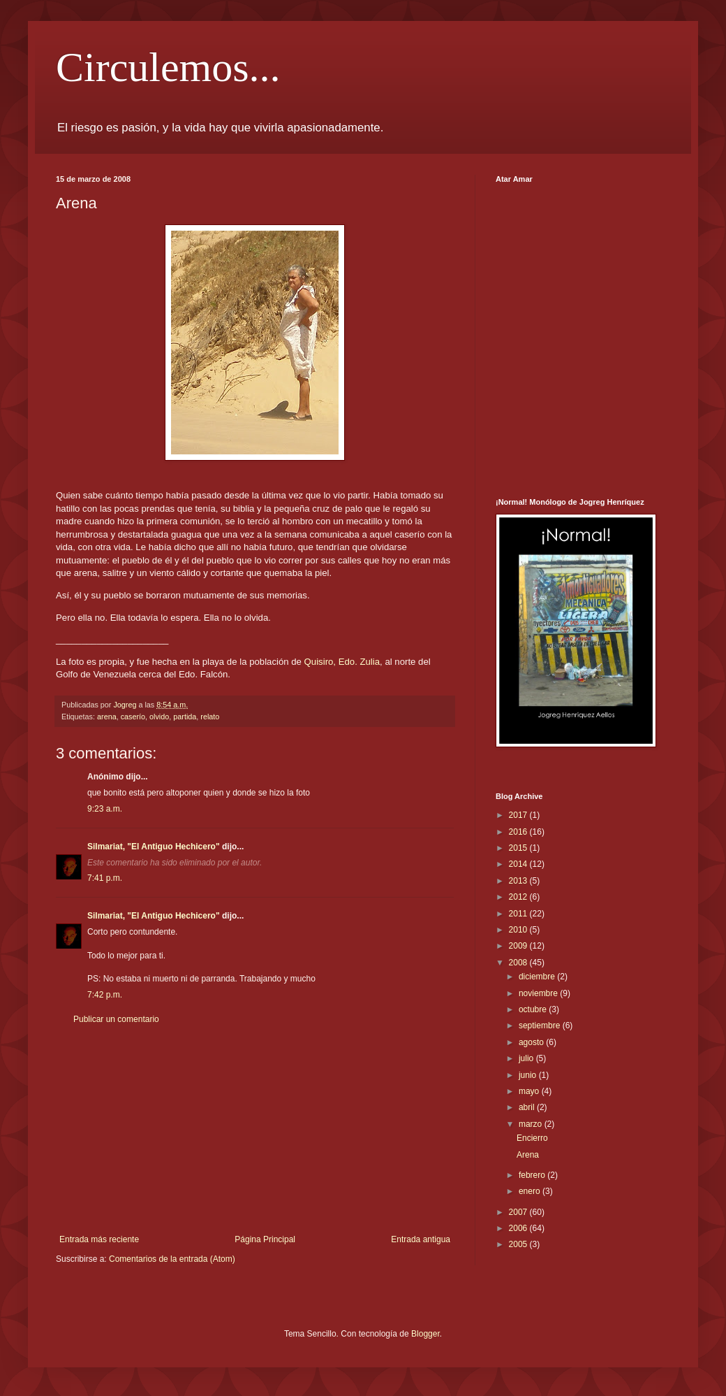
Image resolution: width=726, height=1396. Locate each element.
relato (209, 716)
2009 (519, 946)
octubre (534, 1009)
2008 (519, 962)
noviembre (539, 993)
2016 (519, 832)
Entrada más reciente (99, 1239)
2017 (519, 815)
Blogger (425, 1334)
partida (184, 716)
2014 (519, 864)
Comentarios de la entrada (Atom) (172, 1259)
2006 (519, 1228)
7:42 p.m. (104, 995)
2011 (519, 914)
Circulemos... (168, 67)
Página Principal (265, 1239)
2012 (519, 897)
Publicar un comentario (116, 1019)
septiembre (541, 1025)
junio (529, 1075)
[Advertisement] (255, 1129)
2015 (519, 848)
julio (527, 1058)
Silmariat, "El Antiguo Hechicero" (153, 846)
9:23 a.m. (104, 809)
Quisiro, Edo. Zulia (342, 661)
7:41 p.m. (104, 878)
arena (107, 716)
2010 (519, 930)
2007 (519, 1212)
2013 (519, 881)
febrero (533, 1175)
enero (530, 1191)
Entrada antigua (420, 1239)
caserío (133, 716)
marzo (531, 1124)
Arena (528, 1155)
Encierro (532, 1138)
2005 (519, 1244)
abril (528, 1107)
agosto (532, 1042)
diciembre (538, 976)
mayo (530, 1091)
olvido (159, 716)
